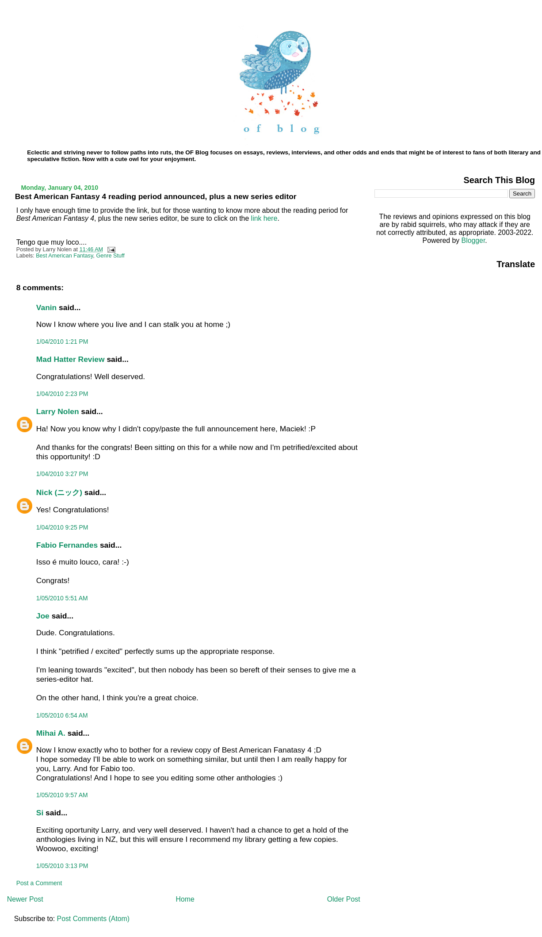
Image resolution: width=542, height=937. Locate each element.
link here (263, 218)
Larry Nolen (57, 411)
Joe (43, 615)
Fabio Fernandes (67, 545)
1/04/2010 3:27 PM (62, 473)
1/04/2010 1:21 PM (62, 341)
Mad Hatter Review (70, 359)
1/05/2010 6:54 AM (62, 715)
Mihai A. (50, 733)
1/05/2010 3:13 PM (62, 865)
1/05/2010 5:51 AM (62, 598)
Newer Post (25, 899)
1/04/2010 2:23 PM (62, 393)
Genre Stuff (110, 256)
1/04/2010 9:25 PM (62, 527)
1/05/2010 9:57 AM (62, 795)
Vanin (46, 307)
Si (39, 812)
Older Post (343, 899)
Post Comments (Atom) (93, 918)
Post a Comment (39, 883)
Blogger (473, 240)
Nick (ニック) (59, 492)
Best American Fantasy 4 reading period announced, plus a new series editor (156, 196)
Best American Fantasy (64, 256)
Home (185, 899)
